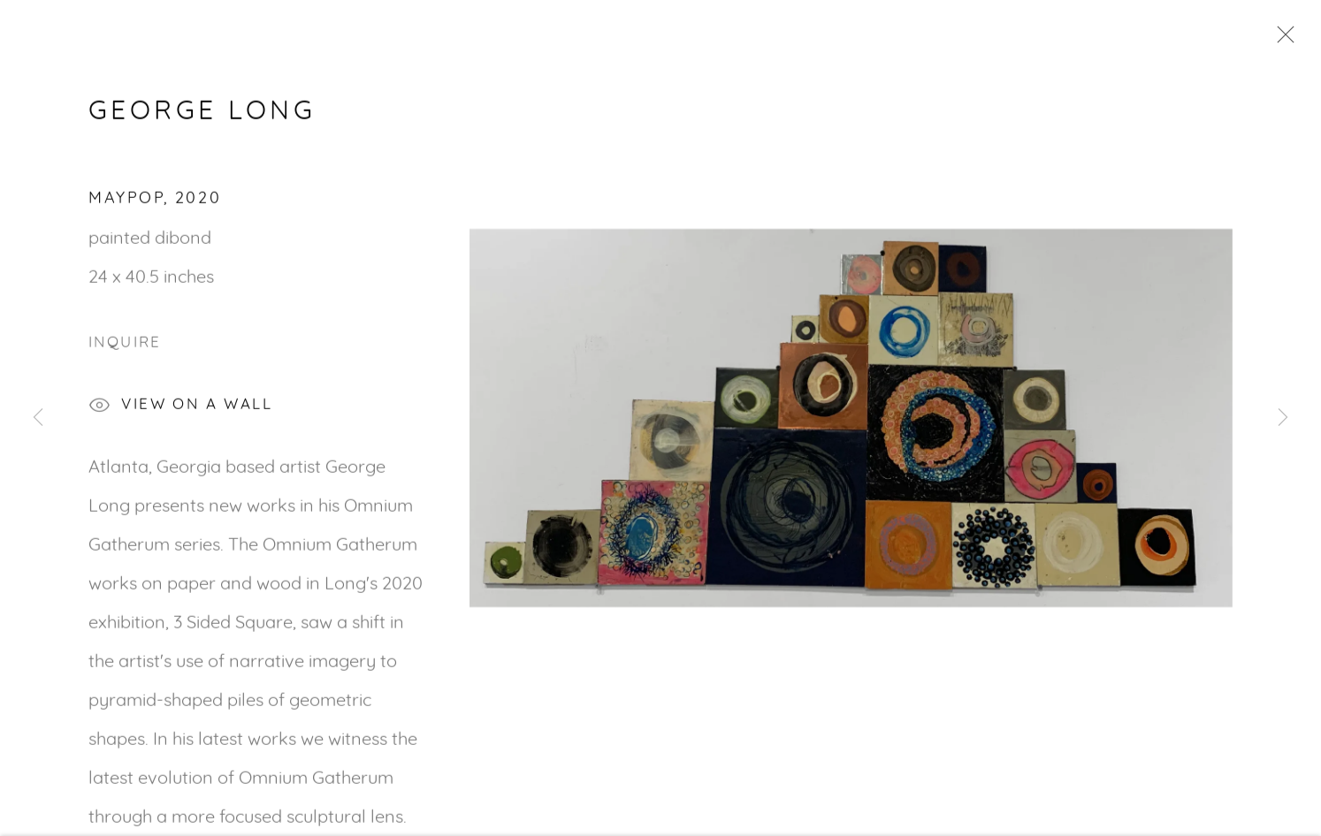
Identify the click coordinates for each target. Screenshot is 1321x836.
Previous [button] (38, 418)
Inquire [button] (125, 345)
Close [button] (1281, 40)
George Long (202, 113)
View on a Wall (180, 409)
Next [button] (1283, 418)
